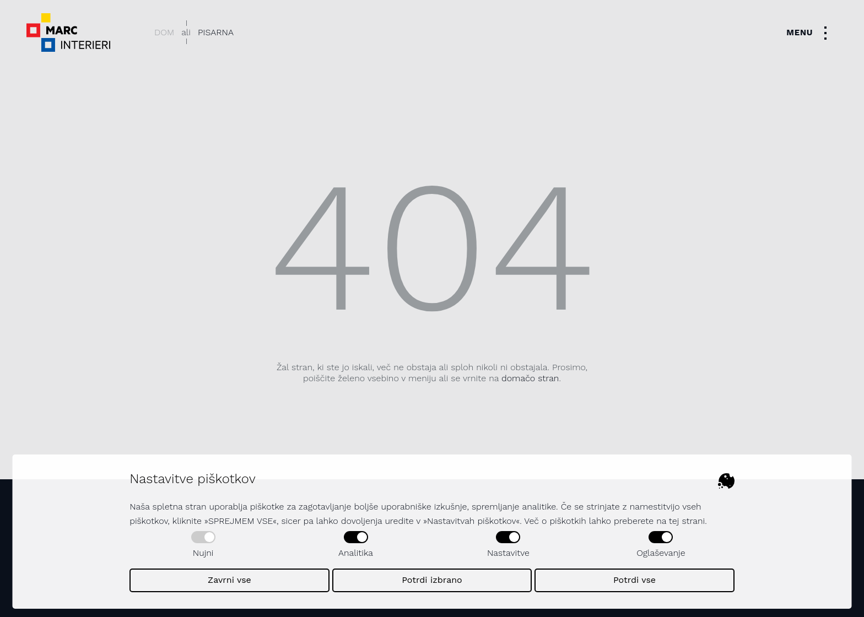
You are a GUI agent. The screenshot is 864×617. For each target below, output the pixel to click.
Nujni (203, 544)
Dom (164, 32)
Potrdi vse (634, 580)
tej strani (687, 521)
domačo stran (530, 378)
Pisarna (216, 32)
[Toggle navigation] (810, 32)
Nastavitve (508, 544)
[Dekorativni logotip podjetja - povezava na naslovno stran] (68, 32)
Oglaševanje (660, 544)
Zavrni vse (229, 580)
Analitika (355, 544)
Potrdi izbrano (432, 580)
